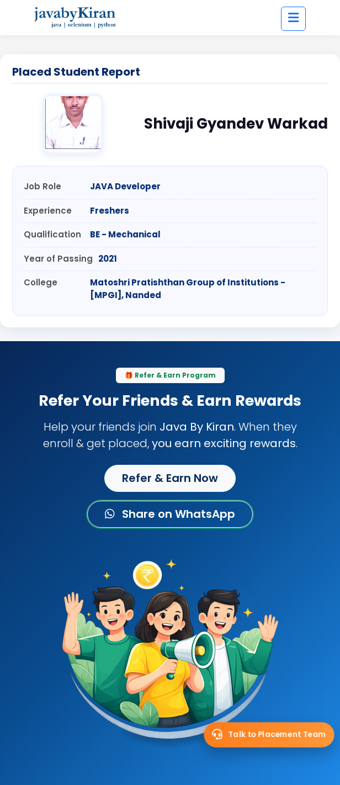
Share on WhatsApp (170, 514)
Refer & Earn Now (170, 478)
